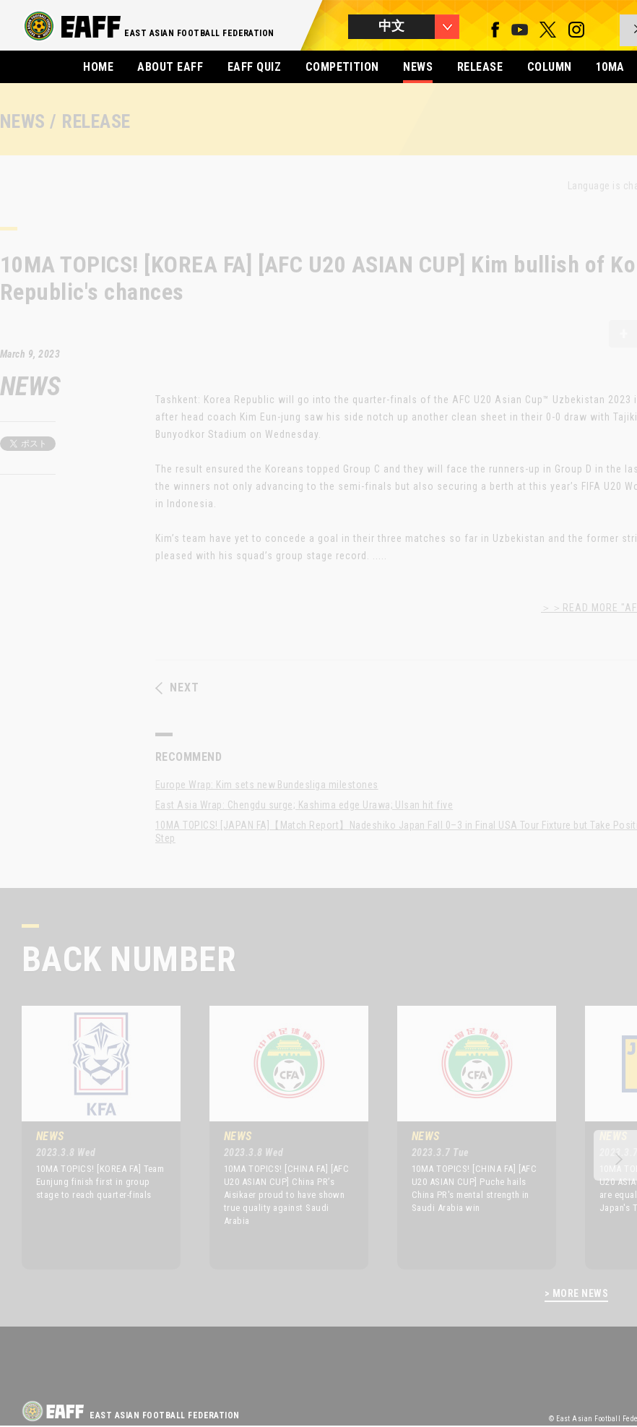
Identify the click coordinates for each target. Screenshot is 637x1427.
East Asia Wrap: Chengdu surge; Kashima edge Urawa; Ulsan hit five (304, 805)
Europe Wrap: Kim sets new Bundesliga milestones (266, 784)
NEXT (177, 688)
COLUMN (549, 67)
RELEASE (480, 67)
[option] (90, 1137)
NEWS (418, 67)
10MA (610, 67)
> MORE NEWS (576, 1293)
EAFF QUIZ (254, 67)
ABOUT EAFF (170, 67)
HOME (98, 67)
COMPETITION (342, 67)
